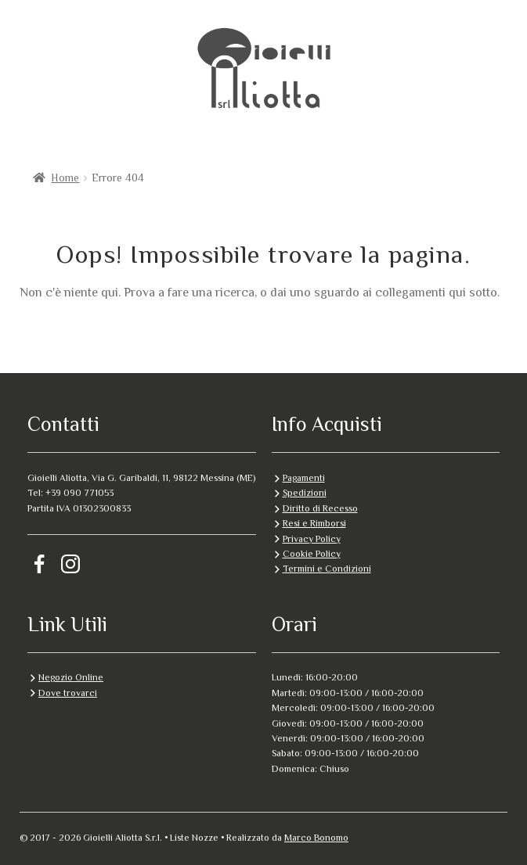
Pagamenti (304, 477)
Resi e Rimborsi (314, 523)
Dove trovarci (67, 692)
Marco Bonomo (316, 837)
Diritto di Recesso (320, 508)
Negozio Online (70, 677)
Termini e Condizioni (327, 568)
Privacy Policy (312, 538)
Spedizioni (305, 492)
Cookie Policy (312, 553)
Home (65, 177)
